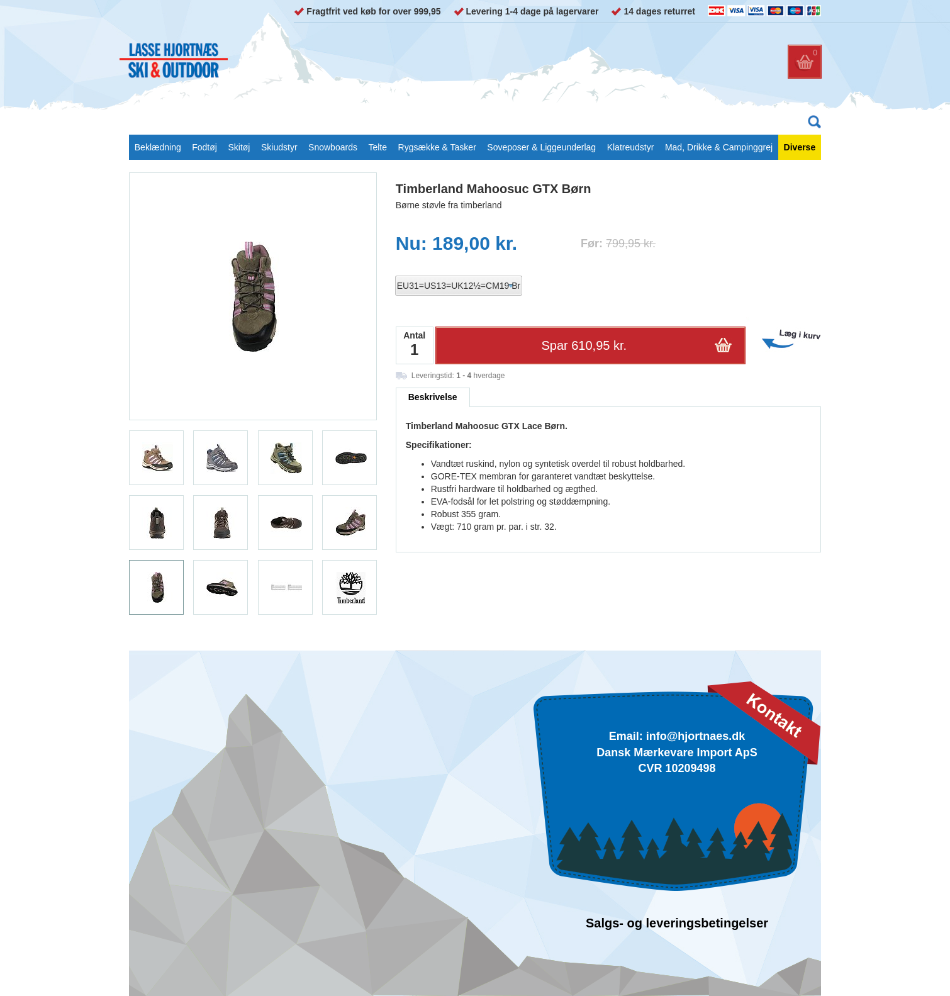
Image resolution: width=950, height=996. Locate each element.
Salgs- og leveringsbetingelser (677, 923)
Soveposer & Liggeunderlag (541, 147)
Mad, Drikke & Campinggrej (719, 147)
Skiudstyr (279, 147)
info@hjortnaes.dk (696, 736)
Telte (377, 147)
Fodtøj (204, 147)
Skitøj (239, 147)
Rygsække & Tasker (437, 147)
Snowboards (332, 147)
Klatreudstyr (630, 147)
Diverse (800, 147)
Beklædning (158, 147)
